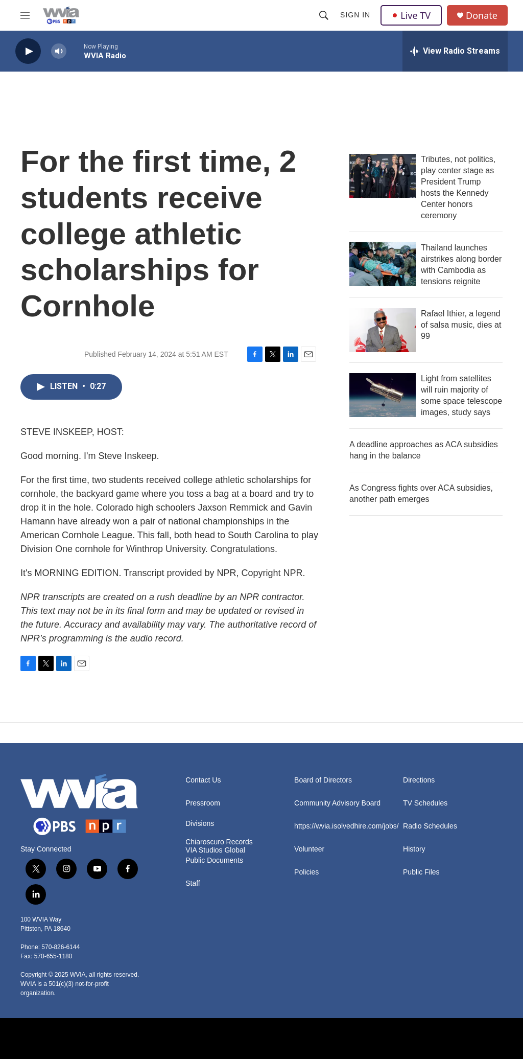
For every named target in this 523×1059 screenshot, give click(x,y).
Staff (192, 883)
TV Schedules (425, 803)
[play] (28, 51)
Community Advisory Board (337, 803)
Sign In (355, 15)
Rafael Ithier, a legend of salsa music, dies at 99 (461, 324)
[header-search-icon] (324, 15)
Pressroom (202, 803)
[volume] (58, 51)
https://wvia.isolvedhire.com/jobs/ (344, 826)
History (414, 849)
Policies (306, 872)
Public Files (421, 872)
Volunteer (309, 849)
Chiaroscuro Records (219, 842)
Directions (419, 780)
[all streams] (455, 51)
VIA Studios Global (215, 850)
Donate (481, 15)
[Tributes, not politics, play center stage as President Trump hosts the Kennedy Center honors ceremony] (382, 176)
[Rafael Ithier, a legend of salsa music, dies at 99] (382, 330)
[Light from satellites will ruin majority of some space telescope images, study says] (382, 395)
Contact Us (203, 780)
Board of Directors (323, 780)
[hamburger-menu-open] (25, 15)
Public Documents (214, 860)
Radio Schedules (430, 826)
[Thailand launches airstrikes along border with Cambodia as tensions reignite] (382, 264)
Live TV (411, 15)
